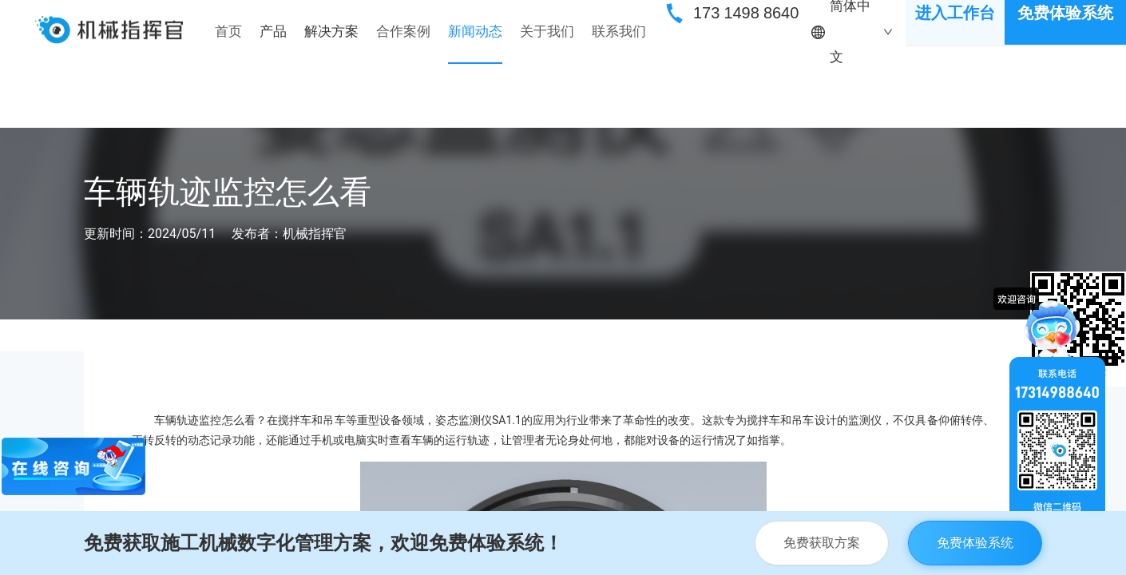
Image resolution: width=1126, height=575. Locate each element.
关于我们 (547, 31)
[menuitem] (228, 32)
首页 (228, 31)
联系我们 (619, 31)
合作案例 (403, 31)
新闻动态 (475, 31)
